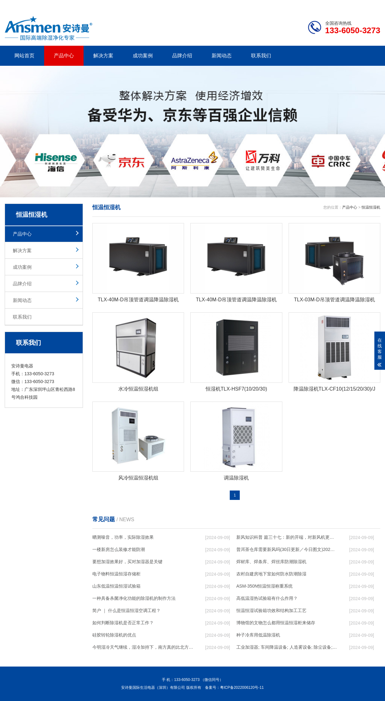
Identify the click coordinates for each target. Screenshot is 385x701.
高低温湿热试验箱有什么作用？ (267, 598)
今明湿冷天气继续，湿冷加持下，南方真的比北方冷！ (142, 647)
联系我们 (261, 55)
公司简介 (286, 5)
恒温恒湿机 (371, 207)
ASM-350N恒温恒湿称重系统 (264, 586)
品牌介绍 (182, 55)
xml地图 (372, 5)
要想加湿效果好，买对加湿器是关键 (127, 561)
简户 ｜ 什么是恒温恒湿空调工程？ (126, 610)
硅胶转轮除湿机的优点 (114, 634)
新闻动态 (222, 55)
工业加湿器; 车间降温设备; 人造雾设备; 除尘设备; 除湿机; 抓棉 (286, 647)
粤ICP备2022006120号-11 (242, 687)
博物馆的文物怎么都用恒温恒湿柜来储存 (275, 622)
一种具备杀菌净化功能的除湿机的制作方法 (134, 598)
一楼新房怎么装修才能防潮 (118, 549)
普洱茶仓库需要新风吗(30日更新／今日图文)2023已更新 (286, 549)
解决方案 (103, 55)
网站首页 (24, 55)
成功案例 (143, 55)
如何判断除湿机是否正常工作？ (123, 622)
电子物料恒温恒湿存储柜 (116, 573)
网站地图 (344, 5)
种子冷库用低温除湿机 (258, 634)
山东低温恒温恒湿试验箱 (116, 586)
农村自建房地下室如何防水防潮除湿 (271, 573)
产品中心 (64, 55)
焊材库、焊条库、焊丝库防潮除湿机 (271, 561)
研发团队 (315, 5)
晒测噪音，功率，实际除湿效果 (123, 537)
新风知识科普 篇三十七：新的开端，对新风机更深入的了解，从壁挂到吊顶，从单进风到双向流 (286, 537)
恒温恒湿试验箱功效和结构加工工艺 (271, 610)
